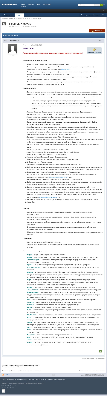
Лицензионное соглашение (9, 383)
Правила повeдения (22, 379)
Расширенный (104, 5)
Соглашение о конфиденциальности (95, 370)
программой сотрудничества (58, 177)
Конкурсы (23, 6)
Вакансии (40, 383)
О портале (31, 379)
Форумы (19, 15)
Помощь (8, 374)
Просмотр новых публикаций (90, 15)
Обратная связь (11, 379)
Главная (23, 4)
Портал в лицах (39, 379)
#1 (101, 40)
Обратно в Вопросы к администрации (93, 358)
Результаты (31, 4)
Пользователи (8, 15)
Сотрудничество (49, 379)
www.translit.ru (65, 69)
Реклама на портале (59, 379)
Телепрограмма (47, 4)
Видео (38, 4)
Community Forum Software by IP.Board (94, 374)
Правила (81, 370)
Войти (103, 11)
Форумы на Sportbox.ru (8, 370)
